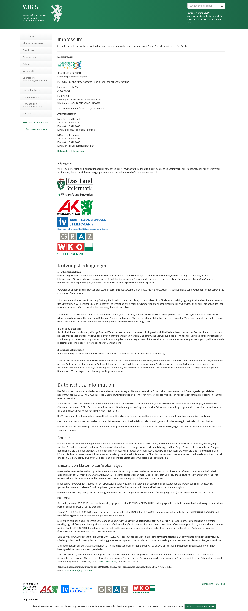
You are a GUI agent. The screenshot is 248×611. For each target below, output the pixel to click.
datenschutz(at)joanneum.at (79, 570)
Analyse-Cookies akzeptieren (200, 606)
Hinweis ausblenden (173, 606)
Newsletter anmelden (37, 122)
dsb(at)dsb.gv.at (107, 561)
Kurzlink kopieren (37, 129)
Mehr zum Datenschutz (148, 606)
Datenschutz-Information (70, 151)
